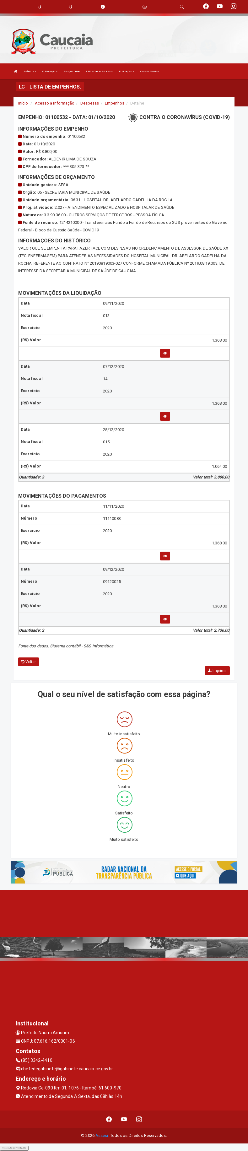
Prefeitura (30, 71)
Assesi (101, 1135)
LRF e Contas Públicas (99, 71)
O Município (49, 71)
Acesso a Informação (55, 103)
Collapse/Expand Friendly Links (14, 1148)
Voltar (28, 662)
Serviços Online (72, 71)
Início (23, 103)
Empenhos (115, 103)
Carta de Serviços (149, 71)
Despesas (89, 103)
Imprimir (217, 670)
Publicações (126, 71)
